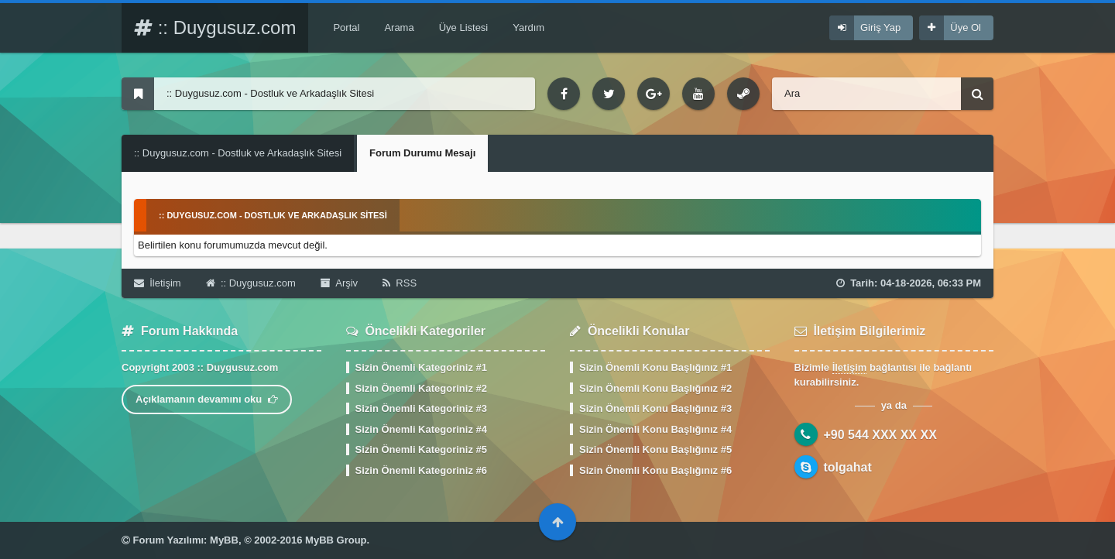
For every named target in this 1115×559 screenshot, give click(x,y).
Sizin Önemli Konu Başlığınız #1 (655, 367)
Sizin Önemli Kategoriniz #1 (421, 367)
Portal (346, 27)
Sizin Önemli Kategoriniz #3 (421, 408)
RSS (400, 283)
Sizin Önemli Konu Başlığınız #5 (655, 449)
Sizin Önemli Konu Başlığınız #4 (655, 429)
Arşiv (339, 283)
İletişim (157, 283)
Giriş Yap (880, 27)
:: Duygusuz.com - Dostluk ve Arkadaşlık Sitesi (237, 153)
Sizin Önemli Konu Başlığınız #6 (655, 470)
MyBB (224, 540)
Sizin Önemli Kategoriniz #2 (421, 388)
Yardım (528, 27)
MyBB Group (335, 540)
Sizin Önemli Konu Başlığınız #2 (655, 388)
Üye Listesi (464, 27)
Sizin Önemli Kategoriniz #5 (421, 449)
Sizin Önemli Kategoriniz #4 (421, 429)
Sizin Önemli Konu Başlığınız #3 (655, 408)
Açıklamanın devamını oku (207, 399)
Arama (398, 27)
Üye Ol (965, 27)
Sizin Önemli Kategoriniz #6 (421, 470)
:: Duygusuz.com (215, 27)
